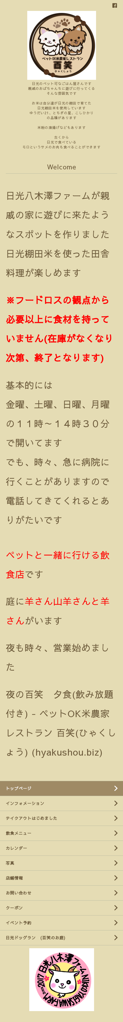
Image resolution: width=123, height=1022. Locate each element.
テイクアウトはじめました (31, 818)
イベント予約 (19, 923)
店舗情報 (14, 878)
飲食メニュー (19, 833)
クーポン (14, 908)
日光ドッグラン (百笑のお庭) (35, 937)
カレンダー (16, 848)
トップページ (19, 788)
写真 (10, 863)
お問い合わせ (19, 893)
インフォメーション (25, 803)
